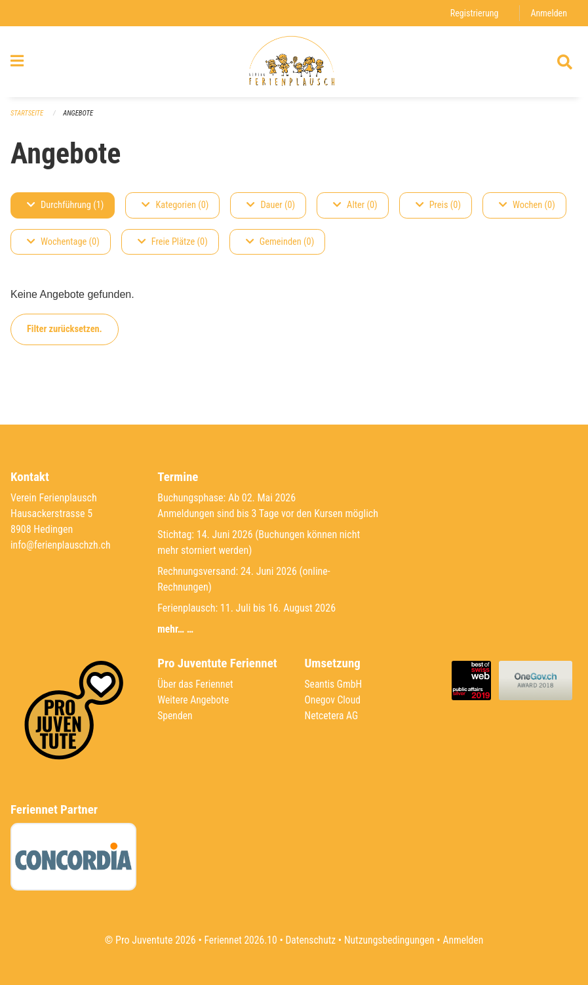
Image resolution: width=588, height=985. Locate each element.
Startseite (27, 118)
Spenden (175, 715)
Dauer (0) (270, 210)
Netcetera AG (332, 715)
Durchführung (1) (65, 210)
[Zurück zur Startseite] (294, 64)
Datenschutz (310, 940)
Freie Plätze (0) (173, 247)
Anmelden (548, 12)
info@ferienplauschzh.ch (61, 545)
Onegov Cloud (334, 700)
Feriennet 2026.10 (238, 940)
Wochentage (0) (63, 247)
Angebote (79, 118)
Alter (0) (355, 210)
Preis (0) (438, 210)
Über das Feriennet (196, 684)
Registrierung (473, 12)
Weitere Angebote (194, 700)
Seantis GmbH (334, 684)
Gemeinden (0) (280, 247)
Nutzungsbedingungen (390, 940)
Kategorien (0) (175, 210)
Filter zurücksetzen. (64, 334)
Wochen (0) (527, 210)
